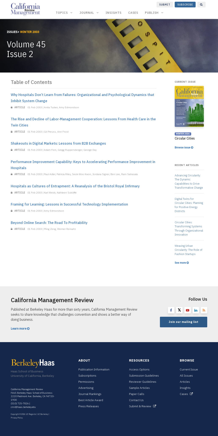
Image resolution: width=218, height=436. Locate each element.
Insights (113, 13)
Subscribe (185, 4)
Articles (185, 382)
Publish (154, 13)
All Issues (186, 375)
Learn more (20, 328)
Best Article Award (90, 400)
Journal (89, 13)
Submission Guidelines (144, 375)
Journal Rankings (89, 394)
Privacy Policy (17, 418)
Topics (64, 13)
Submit (164, 4)
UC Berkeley (42, 414)
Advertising (85, 388)
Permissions (86, 382)
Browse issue (184, 147)
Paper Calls (136, 394)
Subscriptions (87, 375)
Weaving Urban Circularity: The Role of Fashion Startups (188, 250)
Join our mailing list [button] (183, 322)
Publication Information (93, 369)
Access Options (139, 369)
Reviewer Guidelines (142, 382)
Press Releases (88, 406)
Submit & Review (142, 406)
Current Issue (189, 369)
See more (182, 262)
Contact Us (136, 400)
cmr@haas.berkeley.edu (23, 407)
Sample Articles (139, 388)
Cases (133, 13)
